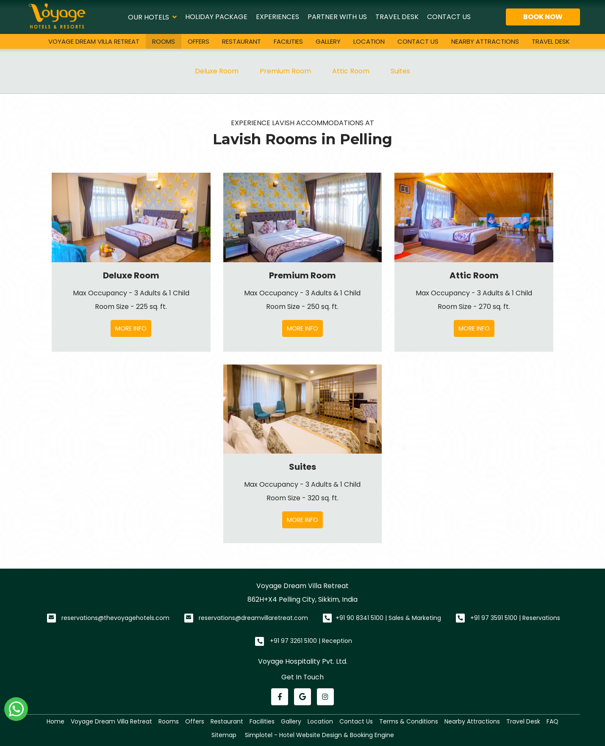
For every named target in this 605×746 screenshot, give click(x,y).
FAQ (552, 721)
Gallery (328, 41)
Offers (198, 41)
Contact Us (449, 17)
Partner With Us (337, 17)
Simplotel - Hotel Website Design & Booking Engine (319, 735)
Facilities (288, 41)
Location (369, 41)
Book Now (543, 17)
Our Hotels (152, 16)
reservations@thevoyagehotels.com (115, 618)
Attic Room (350, 71)
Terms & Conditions (408, 721)
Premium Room (285, 71)
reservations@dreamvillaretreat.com (253, 618)
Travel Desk (397, 17)
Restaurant (241, 41)
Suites (400, 71)
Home (55, 721)
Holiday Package (216, 17)
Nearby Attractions (485, 41)
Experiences (277, 17)
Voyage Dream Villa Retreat (93, 41)
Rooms (163, 41)
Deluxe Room (217, 71)
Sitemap (223, 735)
